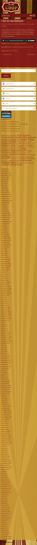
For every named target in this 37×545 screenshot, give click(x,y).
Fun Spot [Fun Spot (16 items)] (26, 144)
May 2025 (4, 186)
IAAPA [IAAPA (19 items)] (20, 147)
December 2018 (6, 337)
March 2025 (5, 190)
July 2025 (4, 182)
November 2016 (6, 387)
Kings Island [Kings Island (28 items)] (16, 150)
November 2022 (6, 240)
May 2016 (4, 400)
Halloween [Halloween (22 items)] (5, 145)
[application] (18, 40)
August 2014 (5, 444)
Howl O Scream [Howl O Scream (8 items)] (14, 147)
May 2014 (4, 450)
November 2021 (6, 266)
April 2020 (4, 303)
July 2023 (4, 226)
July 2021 (4, 272)
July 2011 (4, 522)
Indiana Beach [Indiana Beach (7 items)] (32, 147)
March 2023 (5, 234)
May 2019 (4, 326)
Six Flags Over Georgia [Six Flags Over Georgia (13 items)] (28, 158)
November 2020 (6, 289)
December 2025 (6, 173)
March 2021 (5, 280)
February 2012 (5, 507)
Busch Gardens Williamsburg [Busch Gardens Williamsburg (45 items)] (22, 137)
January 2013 (5, 484)
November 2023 (6, 217)
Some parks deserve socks (7, 128)
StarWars (15, 51)
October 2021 (5, 268)
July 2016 (4, 396)
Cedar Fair (8, 51)
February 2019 (5, 333)
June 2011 (4, 524)
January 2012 (5, 509)
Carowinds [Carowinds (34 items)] (6, 139)
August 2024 (5, 203)
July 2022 (4, 249)
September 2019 (6, 318)
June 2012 (4, 499)
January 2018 (5, 358)
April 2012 (4, 503)
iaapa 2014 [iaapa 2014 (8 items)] (25, 147)
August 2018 (5, 343)
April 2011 (4, 528)
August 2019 (5, 320)
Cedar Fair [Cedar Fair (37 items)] (15, 139)
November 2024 (6, 196)
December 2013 (6, 461)
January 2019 (5, 335)
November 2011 (6, 513)
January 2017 (5, 383)
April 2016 (4, 402)
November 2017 (6, 362)
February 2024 (5, 213)
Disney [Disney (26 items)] (4, 142)
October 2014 (5, 440)
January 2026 (5, 171)
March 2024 (5, 211)
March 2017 (5, 379)
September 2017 (6, 366)
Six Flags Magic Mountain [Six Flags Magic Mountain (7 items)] (15, 158)
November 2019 (6, 314)
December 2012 (6, 486)
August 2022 (5, 247)
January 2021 (5, 284)
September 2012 (6, 492)
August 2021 (5, 270)
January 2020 (5, 310)
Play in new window (13, 43)
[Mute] (29, 40)
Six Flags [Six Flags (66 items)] (5, 156)
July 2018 (4, 345)
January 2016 (5, 408)
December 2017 (6, 360)
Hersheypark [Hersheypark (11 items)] (29, 145)
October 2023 (5, 219)
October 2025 (5, 177)
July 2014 (4, 446)
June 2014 (4, 448)
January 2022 (5, 261)
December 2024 (6, 194)
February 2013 (5, 482)
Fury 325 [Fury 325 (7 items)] (31, 143)
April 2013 (4, 478)
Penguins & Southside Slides (7, 126)
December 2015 (6, 411)
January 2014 (5, 459)
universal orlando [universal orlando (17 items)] (15, 161)
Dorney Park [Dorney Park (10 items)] (14, 144)
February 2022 (5, 259)
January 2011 (5, 534)
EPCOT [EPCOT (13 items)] (20, 144)
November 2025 (6, 175)
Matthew (23, 24)
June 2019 (4, 324)
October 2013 (5, 465)
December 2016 (6, 385)
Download (23, 43)
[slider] (16, 40)
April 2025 (4, 188)
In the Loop (6, 15)
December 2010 (6, 537)
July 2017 (4, 371)
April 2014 (4, 453)
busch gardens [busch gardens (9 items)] (13, 135)
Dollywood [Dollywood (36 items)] (6, 143)
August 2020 (5, 295)
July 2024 (4, 205)
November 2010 (6, 539)
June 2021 (4, 274)
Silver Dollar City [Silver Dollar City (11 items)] (31, 154)
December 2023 (6, 215)
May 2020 (4, 301)
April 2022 (4, 255)
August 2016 (5, 394)
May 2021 (4, 276)
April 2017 (4, 377)
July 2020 (4, 297)
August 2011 (5, 520)
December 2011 (6, 511)
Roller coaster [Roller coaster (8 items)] (27, 152)
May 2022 (4, 253)
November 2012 (6, 488)
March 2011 (5, 530)
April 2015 (4, 427)
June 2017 (4, 373)
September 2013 (6, 467)
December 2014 (6, 436)
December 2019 (6, 312)
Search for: (4, 68)
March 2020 (5, 305)
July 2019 (4, 322)
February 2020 (5, 308)
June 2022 (4, 251)
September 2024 (6, 201)
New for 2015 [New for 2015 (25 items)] (11, 152)
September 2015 (6, 417)
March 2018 (5, 354)
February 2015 (5, 432)
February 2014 (5, 457)
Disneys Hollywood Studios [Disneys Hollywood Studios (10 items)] (24, 142)
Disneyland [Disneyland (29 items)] (12, 141)
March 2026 (5, 169)
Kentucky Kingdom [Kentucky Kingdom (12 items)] (15, 149)
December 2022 (6, 238)
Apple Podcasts (13, 47)
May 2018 (4, 350)
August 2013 (5, 469)
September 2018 (6, 341)
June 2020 (4, 299)
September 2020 (6, 293)
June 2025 (4, 184)
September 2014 (6, 442)
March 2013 (5, 480)
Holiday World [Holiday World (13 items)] (5, 147)
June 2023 (4, 228)
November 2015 (6, 413)
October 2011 (5, 516)
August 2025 (5, 179)
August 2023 (5, 224)
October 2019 (5, 316)
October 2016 (5, 390)
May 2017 (4, 375)
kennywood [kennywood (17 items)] (5, 149)
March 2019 (5, 331)
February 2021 (5, 282)
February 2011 (5, 532)
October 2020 (5, 291)
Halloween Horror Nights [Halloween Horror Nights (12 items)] (17, 145)
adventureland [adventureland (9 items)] (5, 135)
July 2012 (4, 497)
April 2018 (4, 352)
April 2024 (4, 209)
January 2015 (5, 434)
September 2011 (6, 518)
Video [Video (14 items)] (3, 165)
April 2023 (4, 232)
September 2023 (6, 222)
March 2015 (5, 429)
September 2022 (6, 245)
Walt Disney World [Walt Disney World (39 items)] (13, 164)
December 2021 (6, 264)
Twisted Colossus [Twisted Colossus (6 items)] (4, 160)
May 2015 (4, 425)
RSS (32, 47)
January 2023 (5, 236)
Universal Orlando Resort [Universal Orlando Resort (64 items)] (16, 161)
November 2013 (6, 463)
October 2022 (5, 243)
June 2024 (4, 207)
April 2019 (4, 329)
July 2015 (4, 421)
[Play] (3, 40)
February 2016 (5, 406)
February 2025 (5, 192)
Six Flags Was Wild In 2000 (7, 122)
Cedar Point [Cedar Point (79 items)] (27, 139)
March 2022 (5, 257)
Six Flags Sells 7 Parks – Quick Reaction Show (11, 124)
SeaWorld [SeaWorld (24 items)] (5, 154)
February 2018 (5, 356)
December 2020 (6, 287)
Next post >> (32, 54)
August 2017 (5, 369)
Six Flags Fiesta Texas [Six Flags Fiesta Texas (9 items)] (16, 157)
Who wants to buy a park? (7, 131)
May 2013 (4, 476)
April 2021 (4, 278)
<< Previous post (6, 54)
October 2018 (5, 339)
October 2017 (5, 364)
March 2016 (5, 404)
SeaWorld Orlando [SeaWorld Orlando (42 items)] (17, 154)
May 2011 (4, 526)
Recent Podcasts (6, 119)
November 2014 (6, 438)
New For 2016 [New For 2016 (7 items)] (20, 152)
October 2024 (5, 198)
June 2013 (4, 474)
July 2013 (4, 471)
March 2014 (5, 455)
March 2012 (5, 505)
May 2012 (4, 501)
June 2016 (4, 398)
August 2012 (5, 495)
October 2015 (5, 415)
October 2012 (5, 490)
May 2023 (4, 230)
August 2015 (5, 419)
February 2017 (5, 381)
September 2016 (6, 392)
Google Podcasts (24, 47)
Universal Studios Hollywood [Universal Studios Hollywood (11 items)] (26, 163)
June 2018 (4, 348)
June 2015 (4, 423)
